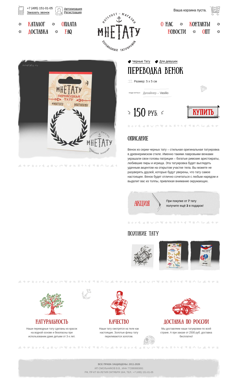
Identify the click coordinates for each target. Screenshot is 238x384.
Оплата (69, 24)
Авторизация (73, 9)
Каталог (36, 24)
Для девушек (168, 61)
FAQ (68, 31)
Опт (206, 31)
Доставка (38, 31)
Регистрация (73, 12)
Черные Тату (141, 61)
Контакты (199, 24)
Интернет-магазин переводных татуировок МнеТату (119, 32)
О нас (167, 24)
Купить (203, 112)
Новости (177, 31)
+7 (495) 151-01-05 (40, 10)
